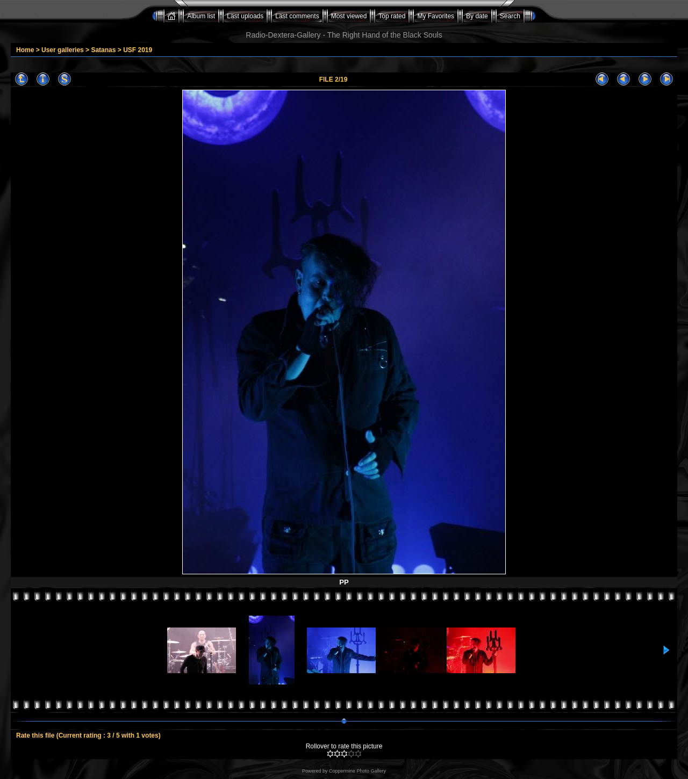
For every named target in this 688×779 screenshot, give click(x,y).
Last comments (297, 16)
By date (477, 16)
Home (25, 50)
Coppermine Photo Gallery (357, 771)
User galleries (62, 50)
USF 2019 (137, 50)
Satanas (103, 50)
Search (510, 16)
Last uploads (245, 16)
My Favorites (435, 16)
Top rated (391, 16)
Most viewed (349, 16)
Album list (201, 16)
